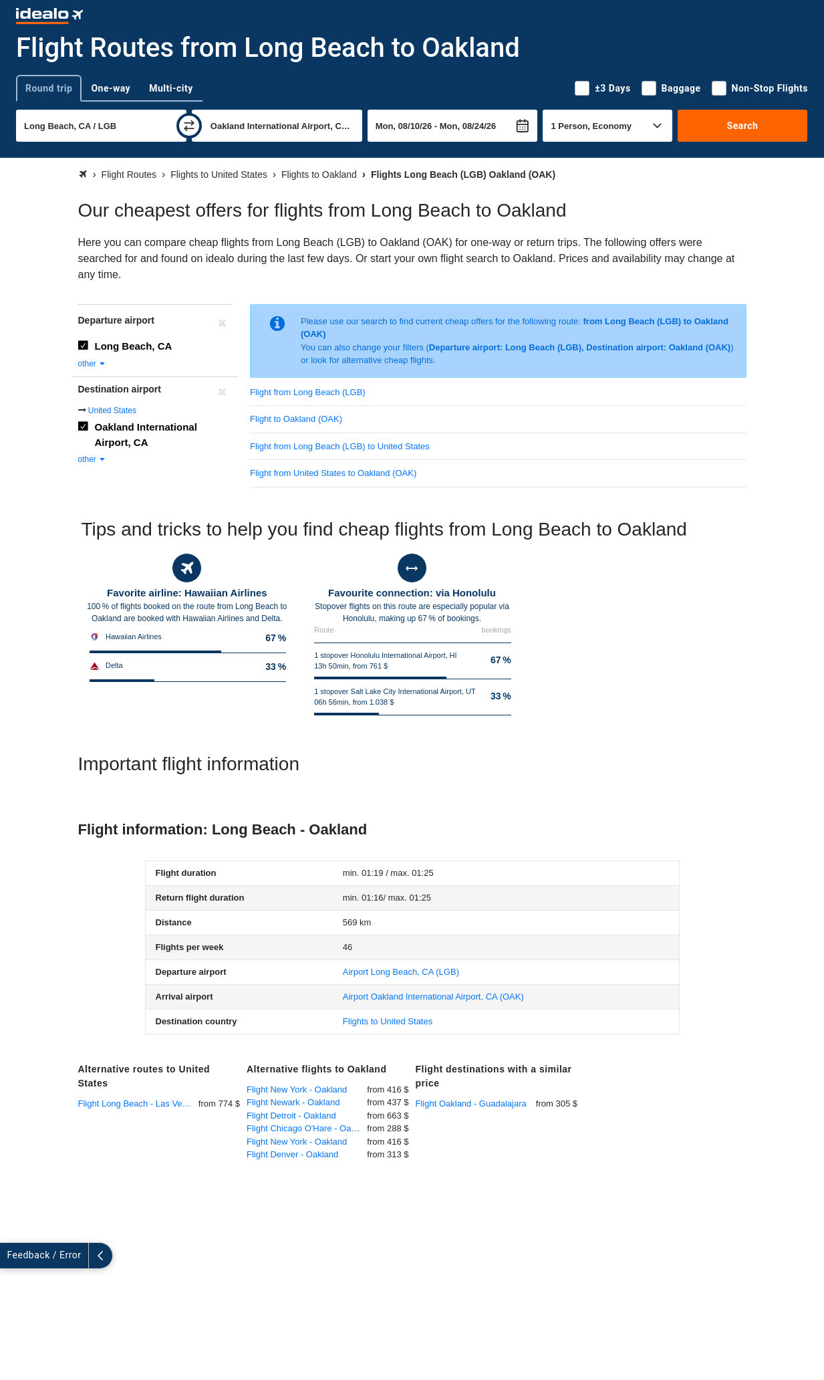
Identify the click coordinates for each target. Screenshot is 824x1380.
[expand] (12, 1255)
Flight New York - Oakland (297, 1089)
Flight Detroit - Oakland (291, 1116)
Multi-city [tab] (171, 88)
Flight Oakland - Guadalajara (471, 1104)
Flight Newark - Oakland (293, 1102)
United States (112, 410)
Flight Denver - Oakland (292, 1154)
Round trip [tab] (48, 88)
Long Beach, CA (133, 346)
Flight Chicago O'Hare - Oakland (307, 1128)
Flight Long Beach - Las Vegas (137, 1104)
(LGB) (401, 972)
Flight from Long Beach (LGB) (308, 392)
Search (743, 125)
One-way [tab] (110, 88)
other (92, 363)
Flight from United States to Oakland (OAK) (333, 473)
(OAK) (433, 997)
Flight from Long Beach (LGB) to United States (340, 446)
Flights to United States (387, 1021)
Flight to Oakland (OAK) (296, 419)
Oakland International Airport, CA (146, 434)
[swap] (189, 125)
